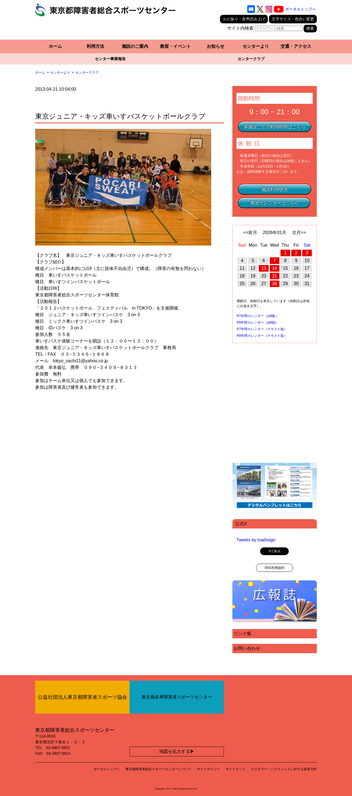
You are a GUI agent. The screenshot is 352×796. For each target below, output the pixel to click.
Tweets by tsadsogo (256, 540)
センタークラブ (251, 59)
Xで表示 (274, 551)
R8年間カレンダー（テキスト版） (262, 336)
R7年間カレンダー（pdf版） (258, 316)
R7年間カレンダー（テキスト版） (262, 329)
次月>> (299, 232)
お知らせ (215, 46)
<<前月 (250, 232)
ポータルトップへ (300, 9)
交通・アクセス (295, 46)
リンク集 (242, 633)
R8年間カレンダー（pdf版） (258, 322)
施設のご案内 (135, 46)
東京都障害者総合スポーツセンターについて (158, 769)
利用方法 (95, 46)
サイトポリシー (208, 769)
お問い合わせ (247, 648)
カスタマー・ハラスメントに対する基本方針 (284, 769)
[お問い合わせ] (251, 9)
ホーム (55, 46)
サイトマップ (235, 769)
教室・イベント (175, 46)
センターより (256, 46)
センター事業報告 (110, 59)
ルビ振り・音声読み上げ (244, 19)
